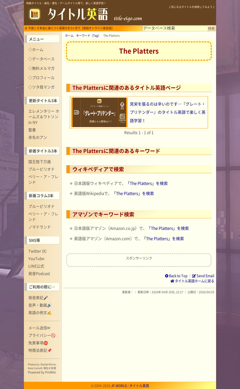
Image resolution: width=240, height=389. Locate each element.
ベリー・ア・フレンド (43, 179)
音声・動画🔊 (40, 305)
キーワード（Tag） (88, 35)
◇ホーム (35, 49)
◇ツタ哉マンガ (41, 87)
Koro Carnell (35, 368)
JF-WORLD (119, 385)
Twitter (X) (37, 251)
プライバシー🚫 (42, 335)
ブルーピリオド (41, 169)
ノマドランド (39, 227)
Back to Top (176, 275)
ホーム (69, 35)
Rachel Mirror (48, 364)
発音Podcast (39, 273)
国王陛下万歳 (39, 161)
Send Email (203, 275)
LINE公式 (36, 266)
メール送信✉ (39, 327)
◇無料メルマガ (41, 68)
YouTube (36, 258)
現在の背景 (49, 368)
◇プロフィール (41, 77)
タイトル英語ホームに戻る (192, 280)
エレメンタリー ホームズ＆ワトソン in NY (43, 116)
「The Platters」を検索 (147, 183)
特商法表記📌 (40, 350)
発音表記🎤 (38, 297)
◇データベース (41, 59)
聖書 (32, 129)
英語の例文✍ (40, 312)
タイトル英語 (139, 385)
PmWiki (50, 372)
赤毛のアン (37, 137)
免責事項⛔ (38, 342)
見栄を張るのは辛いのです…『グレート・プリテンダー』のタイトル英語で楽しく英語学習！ (168, 112)
